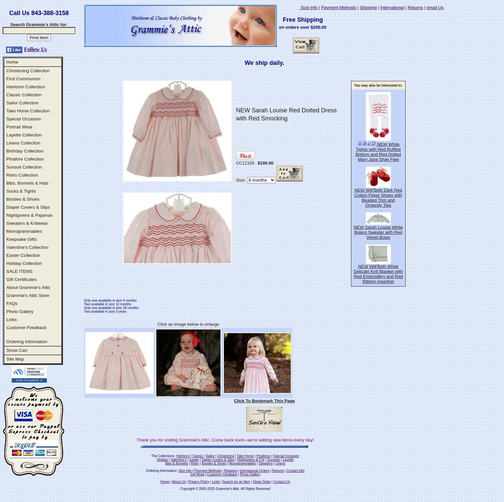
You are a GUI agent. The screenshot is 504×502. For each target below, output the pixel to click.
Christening (225, 456)
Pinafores (263, 456)
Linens (280, 463)
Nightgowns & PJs (250, 460)
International (392, 7)
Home (12, 62)
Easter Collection (23, 255)
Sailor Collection (22, 102)
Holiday (162, 460)
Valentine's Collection (27, 247)
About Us (179, 482)
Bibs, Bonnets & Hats (27, 183)
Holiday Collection (24, 263)
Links (11, 319)
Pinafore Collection (25, 159)
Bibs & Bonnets (176, 463)
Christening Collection (28, 70)
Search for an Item (236, 482)
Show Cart (16, 350)
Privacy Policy (198, 482)
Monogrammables (24, 231)
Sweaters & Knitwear (27, 223)
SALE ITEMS (19, 271)
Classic (197, 456)
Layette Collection (24, 134)
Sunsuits (273, 460)
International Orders (254, 471)
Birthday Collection (25, 151)
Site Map (15, 359)
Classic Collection (23, 94)
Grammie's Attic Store (27, 295)
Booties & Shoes (22, 199)
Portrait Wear (19, 126)
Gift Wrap (197, 474)
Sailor (210, 456)
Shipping (368, 7)
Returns (415, 7)
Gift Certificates (21, 279)
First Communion (23, 78)
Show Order (261, 482)
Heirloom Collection (25, 86)
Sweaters (266, 463)
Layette (288, 460)
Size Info (309, 7)
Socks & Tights (21, 191)
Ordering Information (26, 341)
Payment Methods (338, 7)
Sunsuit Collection (24, 167)
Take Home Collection (28, 110)
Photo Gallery (19, 311)
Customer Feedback (26, 327)
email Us (435, 7)
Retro (195, 463)
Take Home (245, 456)
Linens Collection (23, 142)
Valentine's (179, 460)
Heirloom (183, 456)
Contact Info (295, 471)
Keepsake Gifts (21, 239)
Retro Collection (22, 175)
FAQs (11, 303)
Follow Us (35, 49)
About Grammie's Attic (28, 287)
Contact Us (281, 482)
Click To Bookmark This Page (264, 400)
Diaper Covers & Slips (28, 207)
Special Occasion (23, 118)
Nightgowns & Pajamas (29, 215)
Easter (194, 460)
